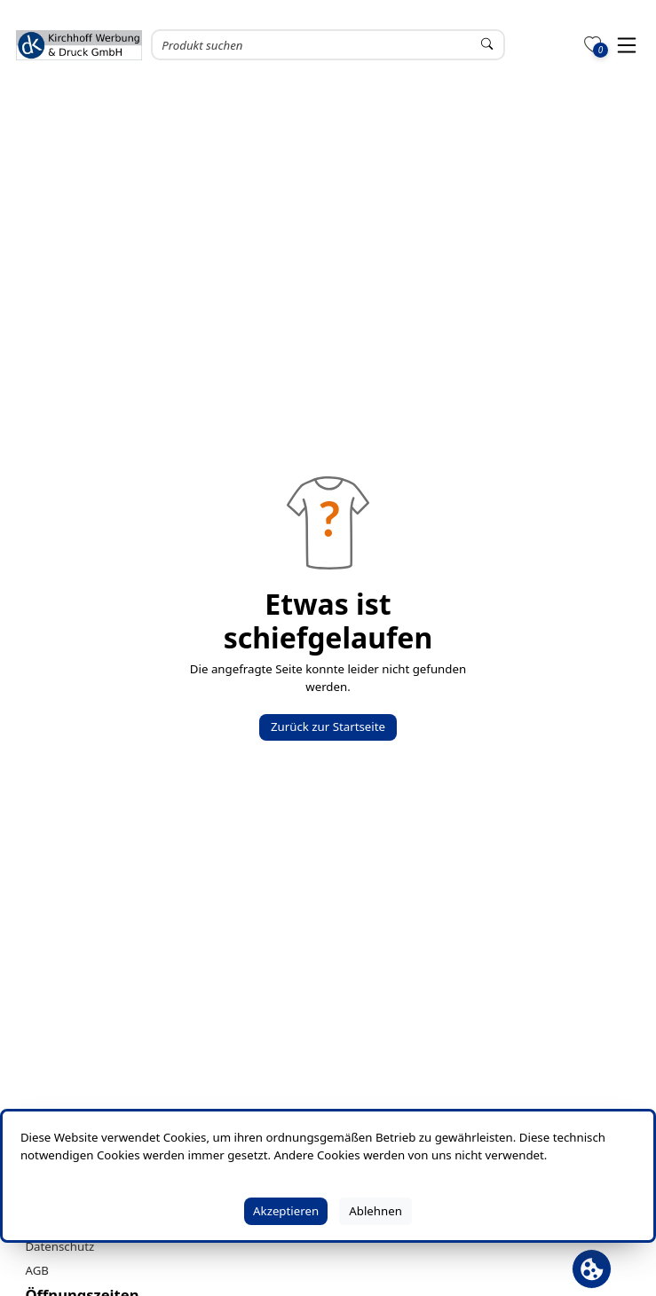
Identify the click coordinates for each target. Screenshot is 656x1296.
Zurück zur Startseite (328, 726)
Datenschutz (59, 1246)
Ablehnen (375, 1211)
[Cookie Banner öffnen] (592, 1269)
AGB (37, 1270)
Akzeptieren (286, 1211)
